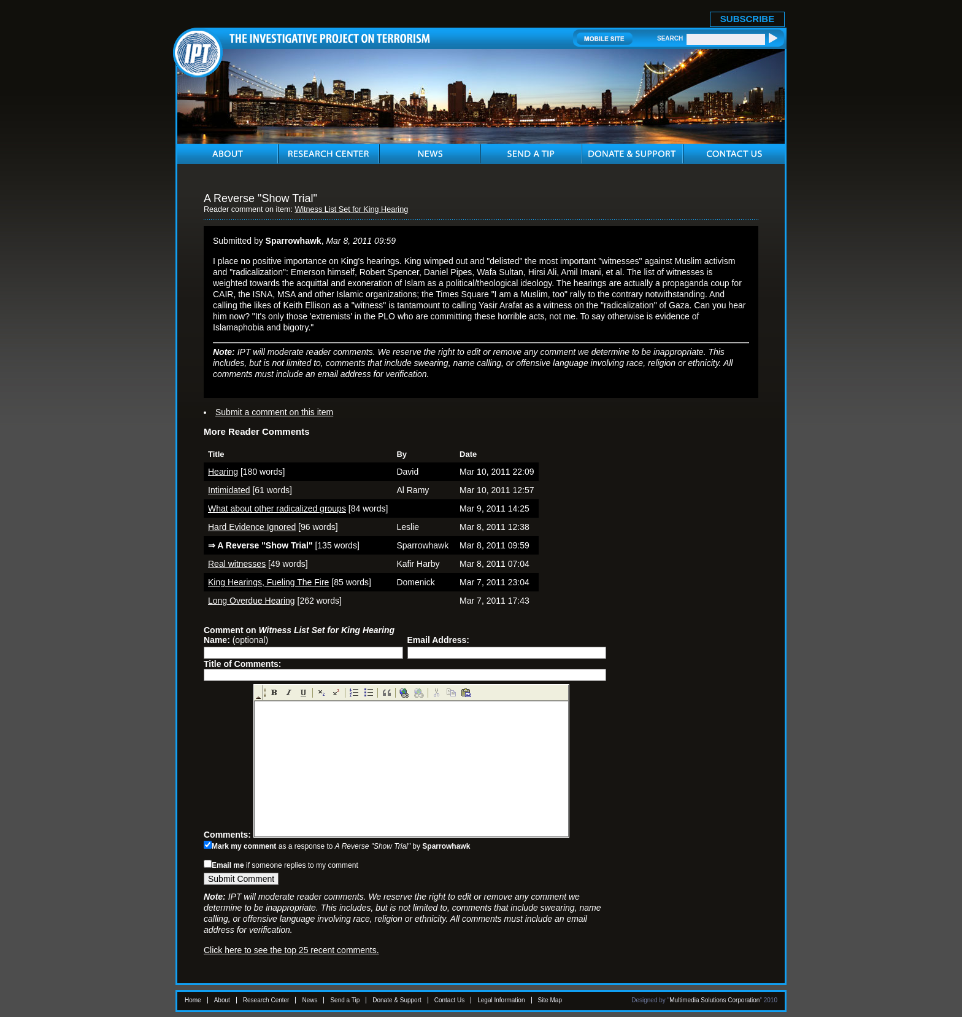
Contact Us (449, 1000)
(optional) (236, 640)
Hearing (223, 472)
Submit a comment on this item (274, 412)
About (222, 1000)
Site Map (550, 1000)
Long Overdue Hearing (251, 601)
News (309, 1000)
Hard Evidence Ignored (252, 527)
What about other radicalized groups (277, 508)
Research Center (266, 1000)
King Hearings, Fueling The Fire (268, 582)
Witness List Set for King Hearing (351, 209)
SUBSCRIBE (747, 19)
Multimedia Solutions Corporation (714, 1000)
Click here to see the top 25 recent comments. (291, 950)
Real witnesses (237, 564)
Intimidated (229, 490)
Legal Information (501, 1000)
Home (193, 1000)
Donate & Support (396, 1000)
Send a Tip (345, 1000)
